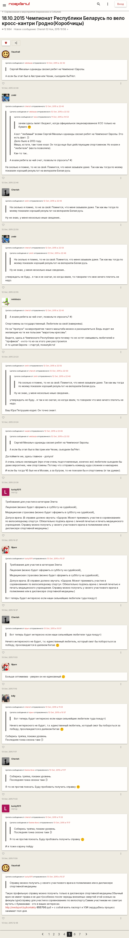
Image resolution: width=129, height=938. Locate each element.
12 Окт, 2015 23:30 (10, 482)
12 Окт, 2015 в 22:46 (53, 201)
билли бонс (30, 770)
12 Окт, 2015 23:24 (10, 422)
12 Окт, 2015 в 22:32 (56, 63)
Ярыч (14, 547)
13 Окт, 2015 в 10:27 (56, 559)
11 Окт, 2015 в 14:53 (60, 117)
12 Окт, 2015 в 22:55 (53, 366)
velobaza (28, 63)
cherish (28, 106)
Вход (120, 4)
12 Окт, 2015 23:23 (10, 357)
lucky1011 (16, 489)
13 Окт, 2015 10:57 (10, 610)
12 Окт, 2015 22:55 (10, 292)
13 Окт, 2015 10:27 (10, 540)
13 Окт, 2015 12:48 (10, 923)
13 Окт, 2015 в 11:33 (54, 817)
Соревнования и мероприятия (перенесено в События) (31, 12)
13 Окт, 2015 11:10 (9, 689)
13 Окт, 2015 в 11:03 (54, 707)
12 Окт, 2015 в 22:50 (55, 248)
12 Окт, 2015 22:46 (10, 88)
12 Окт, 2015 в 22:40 (55, 106)
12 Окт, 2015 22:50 (10, 229)
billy (13, 696)
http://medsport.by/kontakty (20, 907)
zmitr (13, 95)
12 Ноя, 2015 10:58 (57, 29)
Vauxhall (15, 52)
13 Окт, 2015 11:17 (9, 752)
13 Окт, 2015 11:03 (9, 657)
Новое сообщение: (25, 29)
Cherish (41, 29)
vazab (27, 431)
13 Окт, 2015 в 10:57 (52, 628)
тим (35, 117)
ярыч (27, 628)
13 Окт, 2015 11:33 (9, 799)
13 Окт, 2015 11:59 (9, 858)
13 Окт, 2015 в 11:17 (57, 770)
